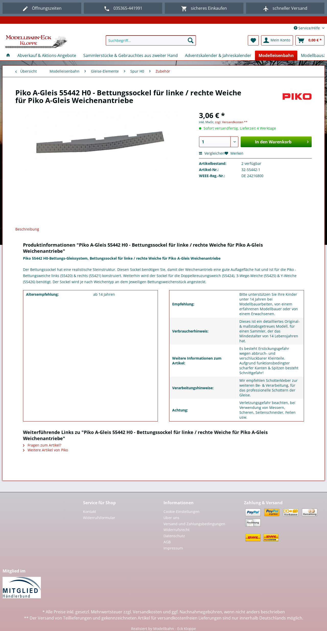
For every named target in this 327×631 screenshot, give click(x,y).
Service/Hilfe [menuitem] (307, 28)
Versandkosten (147, 612)
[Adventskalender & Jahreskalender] (218, 55)
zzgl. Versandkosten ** (231, 122)
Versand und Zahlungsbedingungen (194, 523)
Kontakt (89, 511)
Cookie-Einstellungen (182, 511)
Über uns (171, 517)
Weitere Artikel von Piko (45, 450)
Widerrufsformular (99, 517)
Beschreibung (27, 229)
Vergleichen (212, 153)
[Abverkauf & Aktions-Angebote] (47, 55)
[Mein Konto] (277, 40)
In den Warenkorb (282, 141)
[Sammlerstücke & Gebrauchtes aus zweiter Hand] (130, 55)
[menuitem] (151, 42)
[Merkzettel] (253, 40)
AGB (167, 542)
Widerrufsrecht (177, 529)
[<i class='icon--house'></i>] (8, 55)
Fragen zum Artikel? (42, 445)
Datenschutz (174, 535)
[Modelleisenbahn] (276, 55)
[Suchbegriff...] (151, 40)
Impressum (173, 548)
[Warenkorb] (309, 40)
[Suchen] (190, 40)
